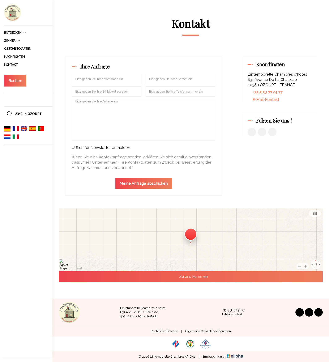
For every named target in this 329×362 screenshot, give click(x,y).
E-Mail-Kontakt (265, 99)
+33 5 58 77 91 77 (230, 310)
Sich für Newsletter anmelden (101, 147)
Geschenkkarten (17, 48)
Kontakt (11, 64)
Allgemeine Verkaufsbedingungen (208, 331)
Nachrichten (14, 56)
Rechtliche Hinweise (164, 331)
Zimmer (12, 40)
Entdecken (15, 32)
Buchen (15, 81)
